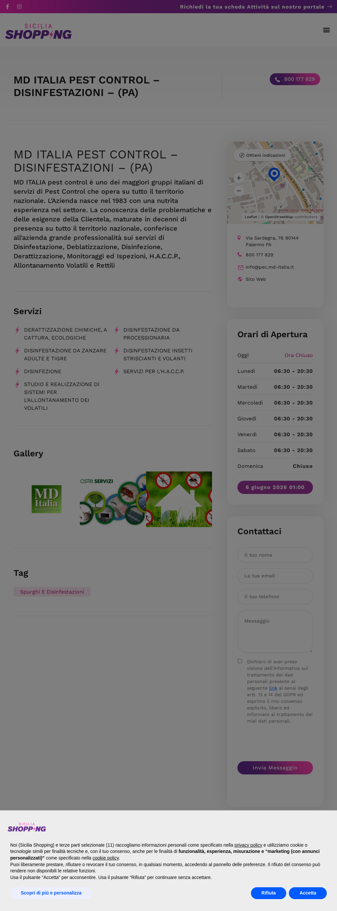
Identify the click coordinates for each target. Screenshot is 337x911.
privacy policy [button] (248, 845)
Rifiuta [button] (268, 892)
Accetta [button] (307, 892)
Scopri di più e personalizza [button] (51, 892)
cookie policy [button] (106, 858)
